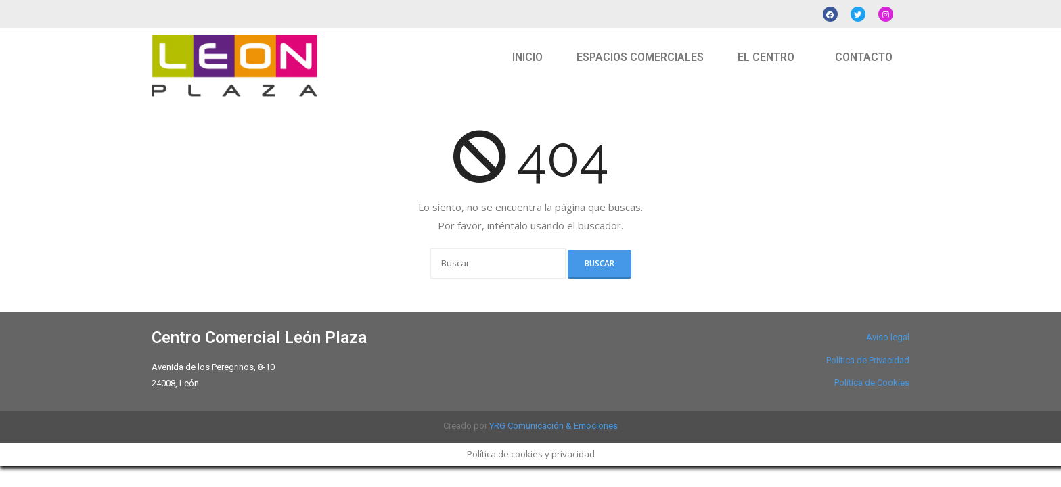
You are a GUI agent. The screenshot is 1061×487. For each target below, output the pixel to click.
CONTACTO (864, 57)
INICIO (527, 57)
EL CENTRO (766, 57)
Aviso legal (887, 337)
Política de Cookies (871, 382)
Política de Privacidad (867, 360)
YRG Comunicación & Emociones (553, 426)
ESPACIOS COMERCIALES (640, 57)
